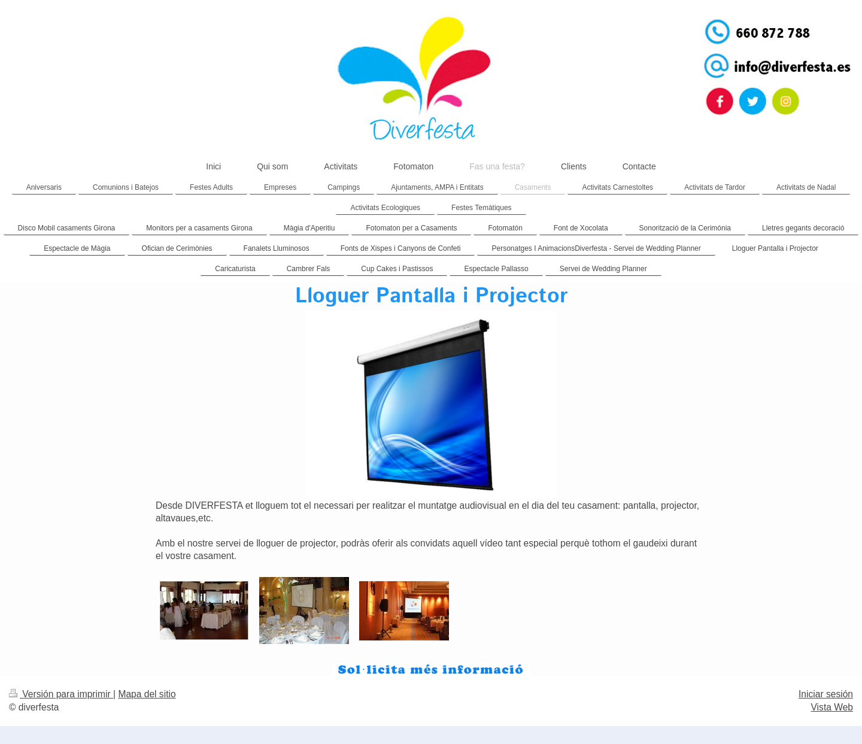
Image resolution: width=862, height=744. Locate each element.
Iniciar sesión (826, 694)
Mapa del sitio (146, 694)
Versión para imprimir (61, 694)
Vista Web (832, 707)
